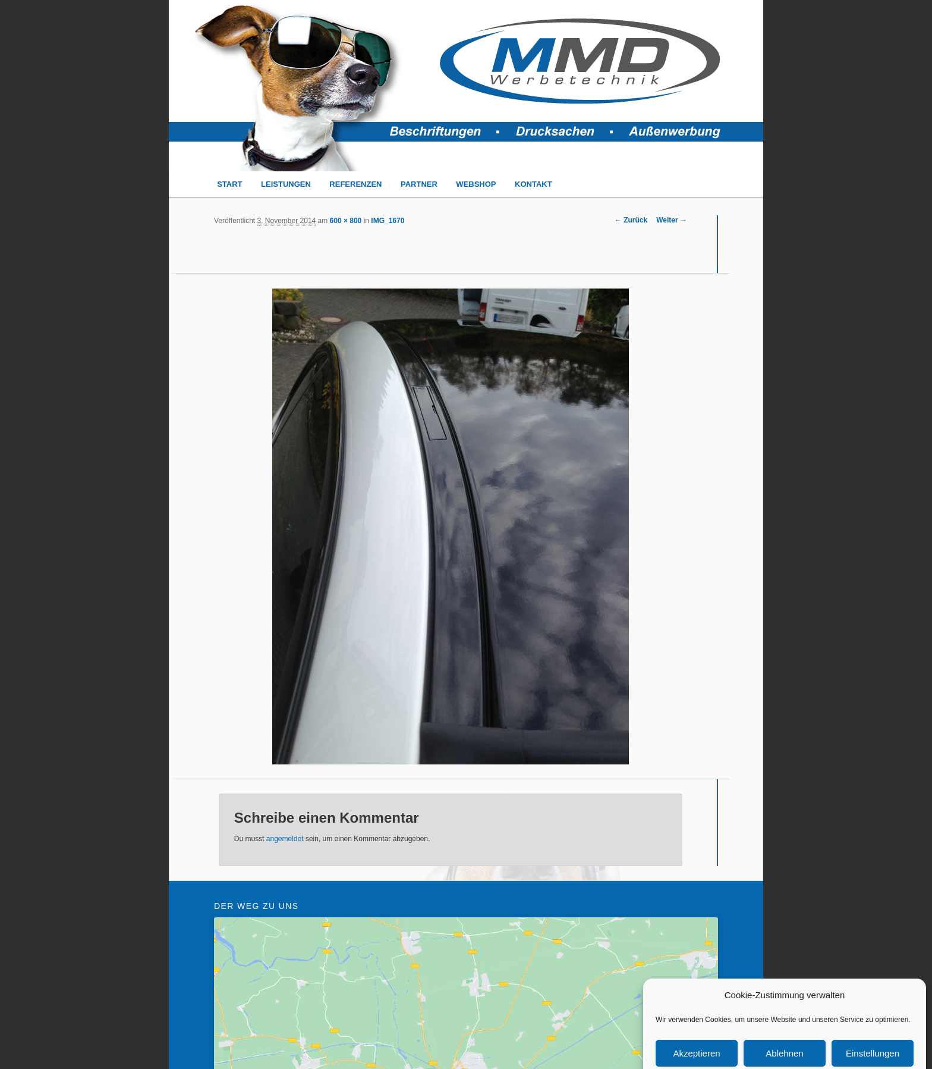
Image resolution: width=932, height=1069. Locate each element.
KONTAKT (533, 184)
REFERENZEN (355, 184)
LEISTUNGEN (286, 184)
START (229, 184)
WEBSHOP (476, 184)
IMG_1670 (387, 221)
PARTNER (419, 184)
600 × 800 (346, 221)
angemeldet (285, 839)
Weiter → (671, 220)
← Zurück (631, 220)
